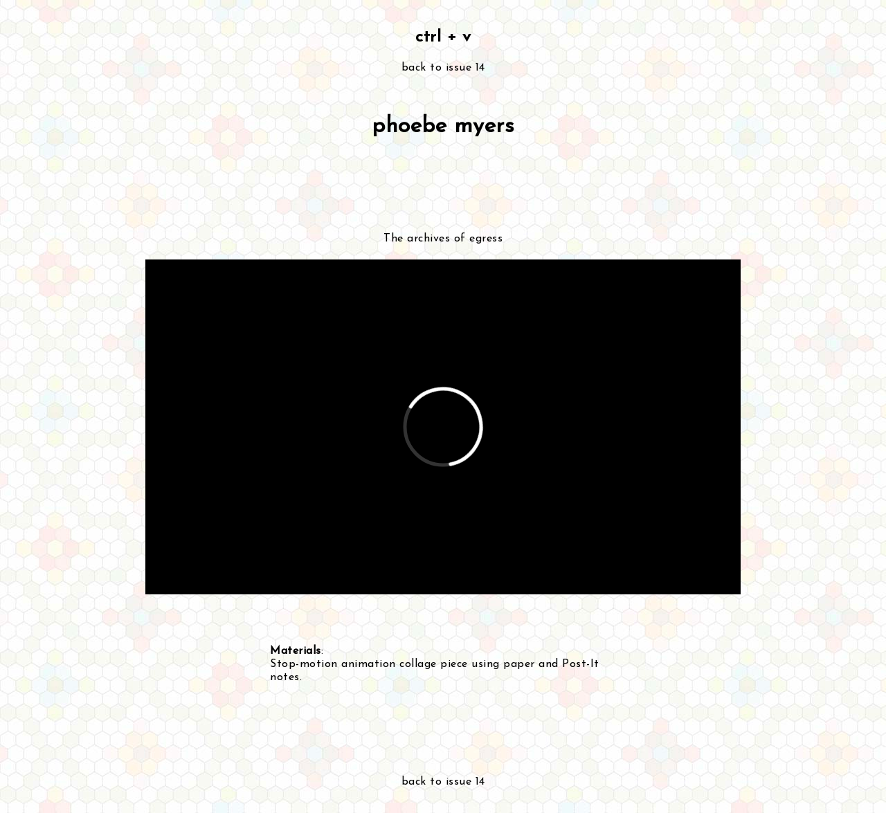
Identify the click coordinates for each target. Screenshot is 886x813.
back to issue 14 (443, 67)
